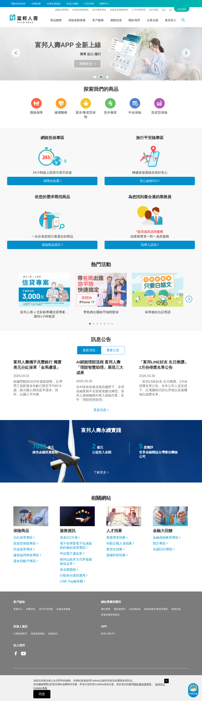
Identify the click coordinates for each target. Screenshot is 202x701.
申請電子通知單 (71, 553)
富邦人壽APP (108, 633)
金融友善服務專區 (119, 9)
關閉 (166, 681)
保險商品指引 (52, 220)
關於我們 (134, 20)
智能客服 (193, 689)
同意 (42, 694)
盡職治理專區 (62, 9)
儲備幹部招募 (116, 555)
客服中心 (18, 609)
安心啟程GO (150, 156)
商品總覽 (56, 20)
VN (170, 10)
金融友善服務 (63, 609)
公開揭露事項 (20, 633)
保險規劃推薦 (77, 20)
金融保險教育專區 (165, 537)
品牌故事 (36, 3)
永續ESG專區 (162, 549)
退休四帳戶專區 (24, 561)
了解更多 (100, 472)
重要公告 (113, 350)
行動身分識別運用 (73, 575)
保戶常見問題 (46, 609)
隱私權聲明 (119, 609)
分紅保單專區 (23, 537)
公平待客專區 (139, 9)
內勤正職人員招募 (119, 543)
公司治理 (89, 3)
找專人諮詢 (150, 215)
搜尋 (185, 20)
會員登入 (170, 20)
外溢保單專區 (23, 549)
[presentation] (15, 52)
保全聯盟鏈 (68, 569)
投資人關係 (72, 3)
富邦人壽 (24, 19)
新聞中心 (104, 3)
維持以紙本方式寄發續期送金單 (76, 562)
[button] (95, 77)
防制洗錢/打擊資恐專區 (156, 609)
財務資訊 (53, 633)
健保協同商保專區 (26, 555)
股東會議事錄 (38, 633)
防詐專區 (154, 9)
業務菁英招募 (116, 537)
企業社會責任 (54, 3)
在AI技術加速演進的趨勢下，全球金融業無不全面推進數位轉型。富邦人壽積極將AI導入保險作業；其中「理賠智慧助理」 (101, 380)
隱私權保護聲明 (142, 684)
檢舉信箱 (176, 609)
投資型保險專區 (80, 9)
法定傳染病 (135, 609)
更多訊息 (100, 410)
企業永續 (152, 20)
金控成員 (181, 9)
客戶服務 (98, 20)
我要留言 (30, 609)
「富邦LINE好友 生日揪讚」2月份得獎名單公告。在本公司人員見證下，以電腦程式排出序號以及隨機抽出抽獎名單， (164, 377)
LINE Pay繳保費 (71, 581)
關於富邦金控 (18, 3)
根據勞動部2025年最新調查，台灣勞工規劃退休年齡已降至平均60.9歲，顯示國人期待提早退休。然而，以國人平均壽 (38, 377)
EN (163, 10)
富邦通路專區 (99, 9)
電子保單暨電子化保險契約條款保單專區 (76, 545)
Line (31, 653)
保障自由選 (51, 181)
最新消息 (89, 350)
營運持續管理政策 (110, 614)
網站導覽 (105, 609)
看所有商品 (52, 156)
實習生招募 (114, 549)
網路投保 (116, 20)
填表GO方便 (69, 537)
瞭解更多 (85, 64)
